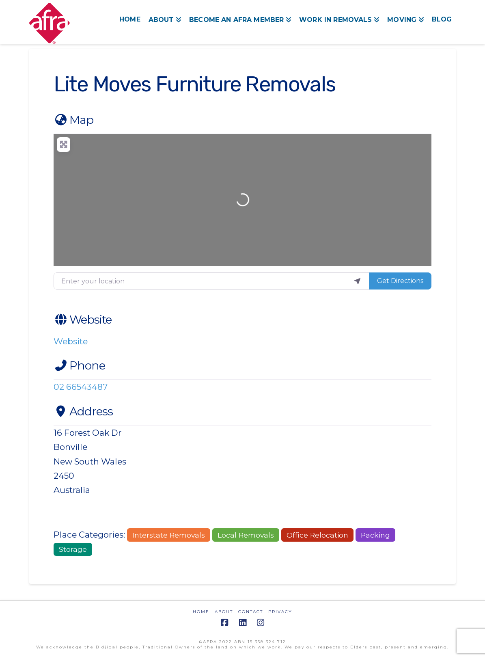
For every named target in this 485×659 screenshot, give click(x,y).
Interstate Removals (168, 535)
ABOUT (224, 611)
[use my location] (357, 281)
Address (83, 411)
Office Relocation (317, 535)
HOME (201, 611)
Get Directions (400, 281)
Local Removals (246, 535)
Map (73, 120)
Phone (79, 365)
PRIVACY (280, 611)
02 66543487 (81, 387)
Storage (73, 549)
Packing (375, 535)
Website (83, 319)
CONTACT (250, 611)
